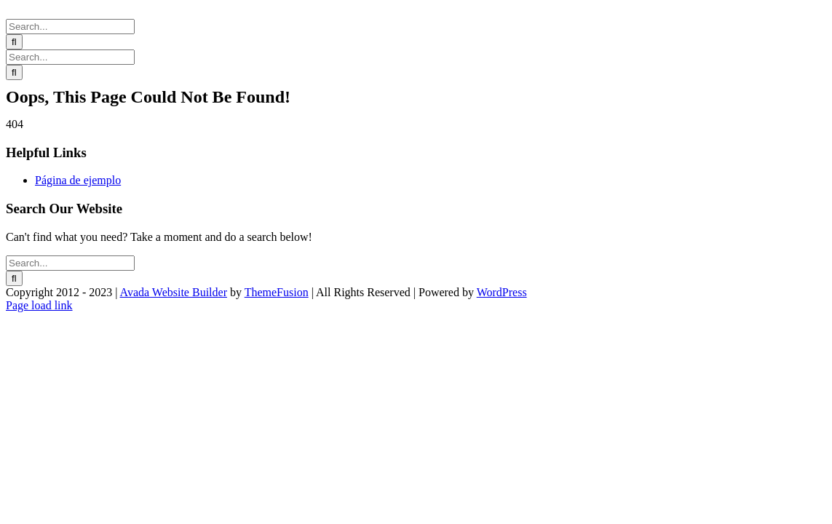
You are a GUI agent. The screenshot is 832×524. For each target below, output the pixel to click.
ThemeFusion (277, 292)
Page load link (39, 305)
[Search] (14, 41)
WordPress (502, 292)
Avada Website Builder (173, 292)
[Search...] (70, 26)
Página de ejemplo (78, 180)
